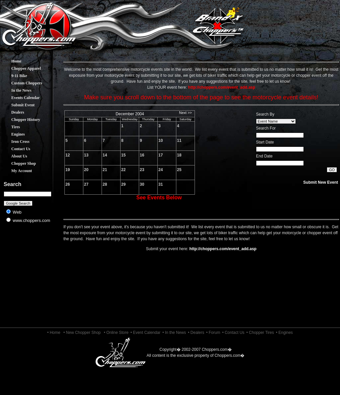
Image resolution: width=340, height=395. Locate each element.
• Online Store (116, 332)
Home (11, 61)
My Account (16, 170)
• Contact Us (233, 332)
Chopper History (20, 119)
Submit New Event (320, 182)
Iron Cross (15, 141)
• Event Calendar (145, 332)
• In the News (174, 332)
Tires (10, 127)
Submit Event (18, 105)
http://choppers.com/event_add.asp (222, 249)
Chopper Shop (18, 163)
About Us (14, 156)
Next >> (185, 113)
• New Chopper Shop (82, 332)
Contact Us (15, 149)
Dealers (12, 112)
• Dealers (196, 332)
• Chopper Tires (260, 332)
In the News (16, 90)
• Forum (213, 332)
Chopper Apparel (21, 68)
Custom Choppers (21, 83)
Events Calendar (20, 97)
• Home (53, 332)
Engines (13, 134)
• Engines (284, 332)
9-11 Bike (14, 75)
